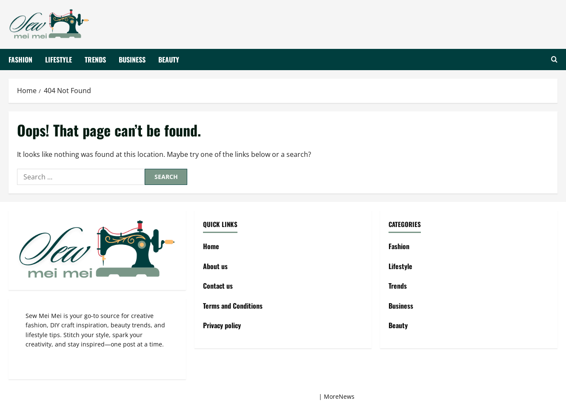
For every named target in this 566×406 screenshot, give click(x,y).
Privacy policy (222, 325)
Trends (95, 59)
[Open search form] (554, 59)
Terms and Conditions (233, 306)
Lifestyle (58, 59)
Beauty (168, 59)
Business (132, 59)
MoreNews (339, 396)
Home (211, 246)
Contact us (218, 286)
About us (215, 266)
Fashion (20, 59)
